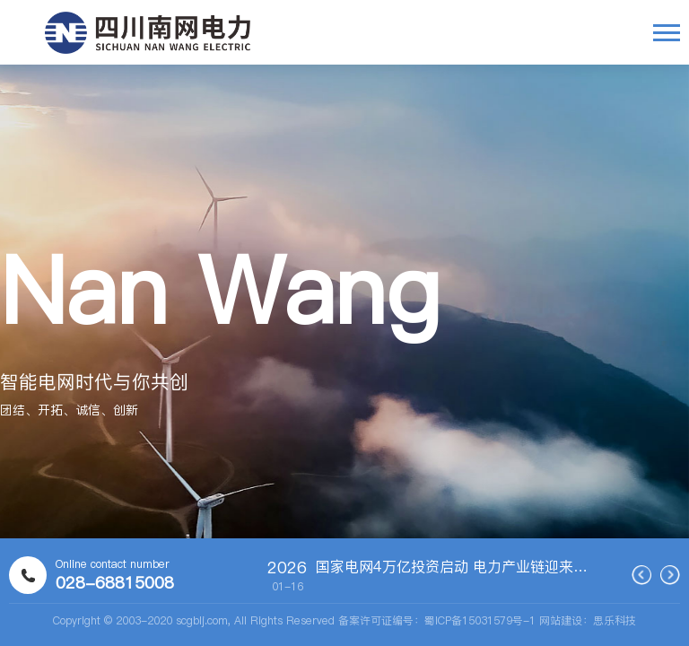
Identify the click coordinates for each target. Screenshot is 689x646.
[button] (407, 388)
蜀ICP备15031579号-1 (480, 620)
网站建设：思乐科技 (587, 620)
